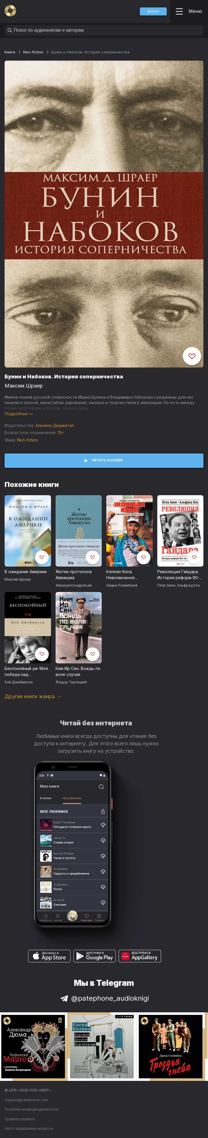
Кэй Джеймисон (19, 682)
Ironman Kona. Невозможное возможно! (120, 575)
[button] (153, 11)
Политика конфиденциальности (31, 1109)
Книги (10, 52)
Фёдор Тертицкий (71, 682)
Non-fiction (33, 52)
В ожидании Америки (26, 571)
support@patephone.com (26, 1100)
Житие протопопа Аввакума (74, 574)
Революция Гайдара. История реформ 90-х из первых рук (179, 575)
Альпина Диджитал (55, 425)
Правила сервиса (20, 1119)
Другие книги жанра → (33, 696)
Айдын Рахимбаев (122, 585)
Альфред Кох (188, 585)
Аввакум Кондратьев (74, 585)
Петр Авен (166, 585)
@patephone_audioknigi (104, 998)
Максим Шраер (24, 386)
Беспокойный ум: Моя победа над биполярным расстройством (26, 671)
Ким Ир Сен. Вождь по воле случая (78, 671)
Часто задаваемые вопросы (29, 1128)
